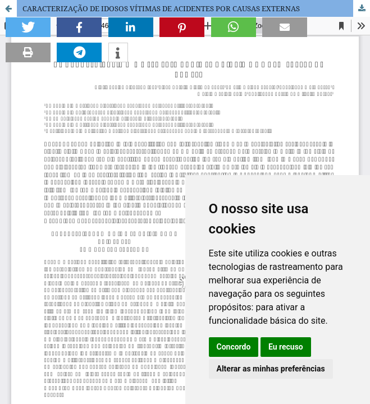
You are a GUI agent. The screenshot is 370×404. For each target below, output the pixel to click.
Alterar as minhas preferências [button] (271, 368)
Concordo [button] (234, 346)
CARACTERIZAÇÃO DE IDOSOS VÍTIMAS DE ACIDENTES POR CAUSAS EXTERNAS (161, 8)
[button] (28, 27)
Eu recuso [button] (285, 346)
